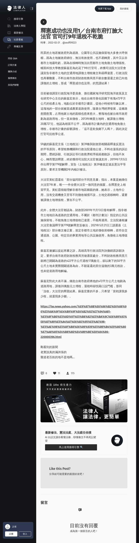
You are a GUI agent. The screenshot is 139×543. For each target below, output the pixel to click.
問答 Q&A (12, 58)
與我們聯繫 (13, 85)
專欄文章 (18, 46)
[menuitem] (18, 19)
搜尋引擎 (18, 19)
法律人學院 (20, 25)
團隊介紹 (12, 71)
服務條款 (12, 78)
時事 (43, 42)
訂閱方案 (12, 65)
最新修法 (18, 32)
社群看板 (18, 39)
